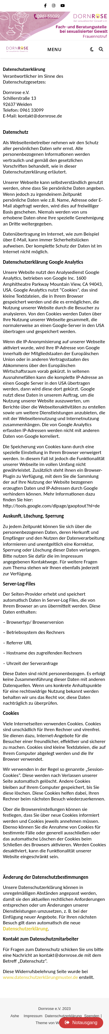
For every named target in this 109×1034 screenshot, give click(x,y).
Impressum (33, 1016)
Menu (54, 49)
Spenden (91, 1016)
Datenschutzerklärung (63, 1016)
